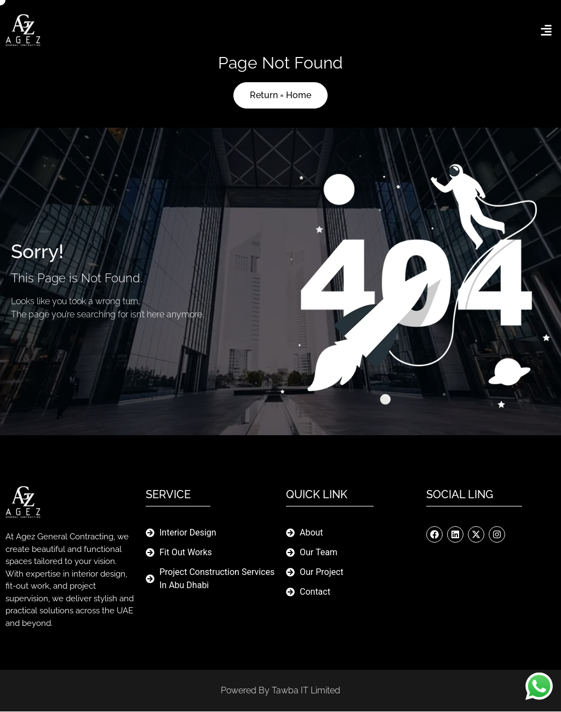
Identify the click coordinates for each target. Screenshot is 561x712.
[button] (546, 30)
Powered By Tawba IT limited (280, 691)
